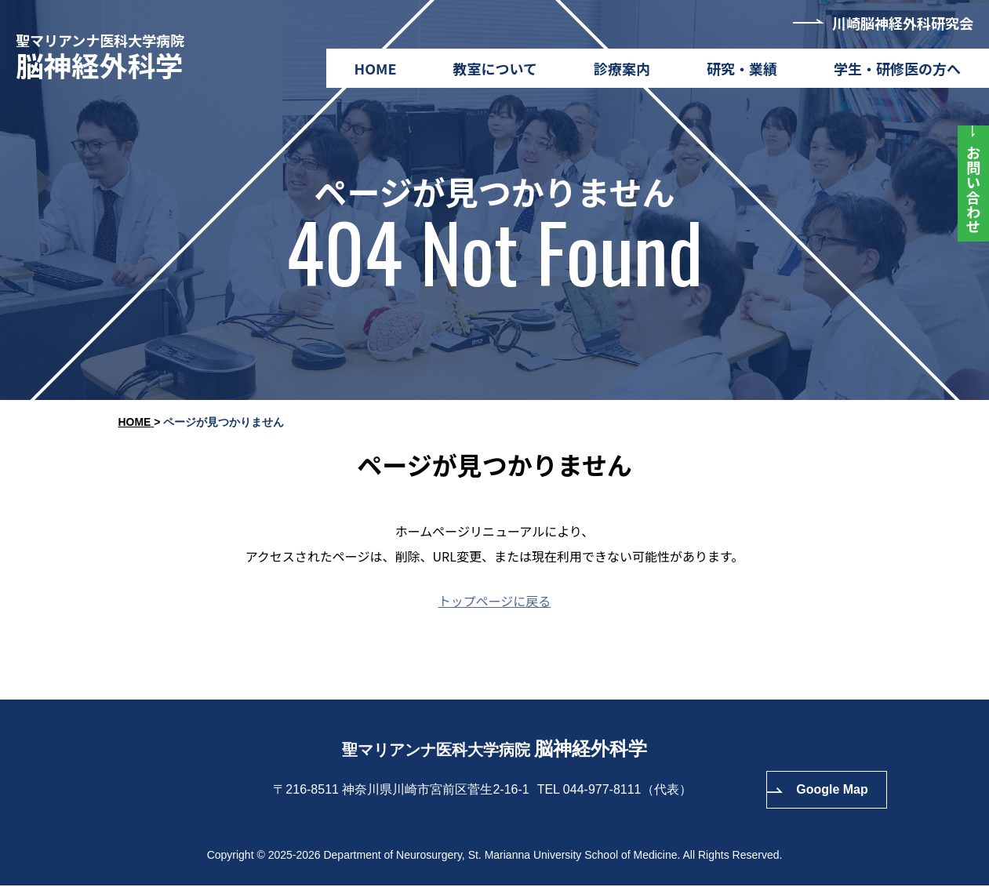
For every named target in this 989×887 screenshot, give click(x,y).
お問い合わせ (973, 189)
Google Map (832, 791)
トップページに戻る (494, 600)
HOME (376, 68)
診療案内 (622, 68)
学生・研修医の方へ (897, 68)
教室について (495, 68)
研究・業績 (742, 68)
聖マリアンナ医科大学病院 (105, 56)
